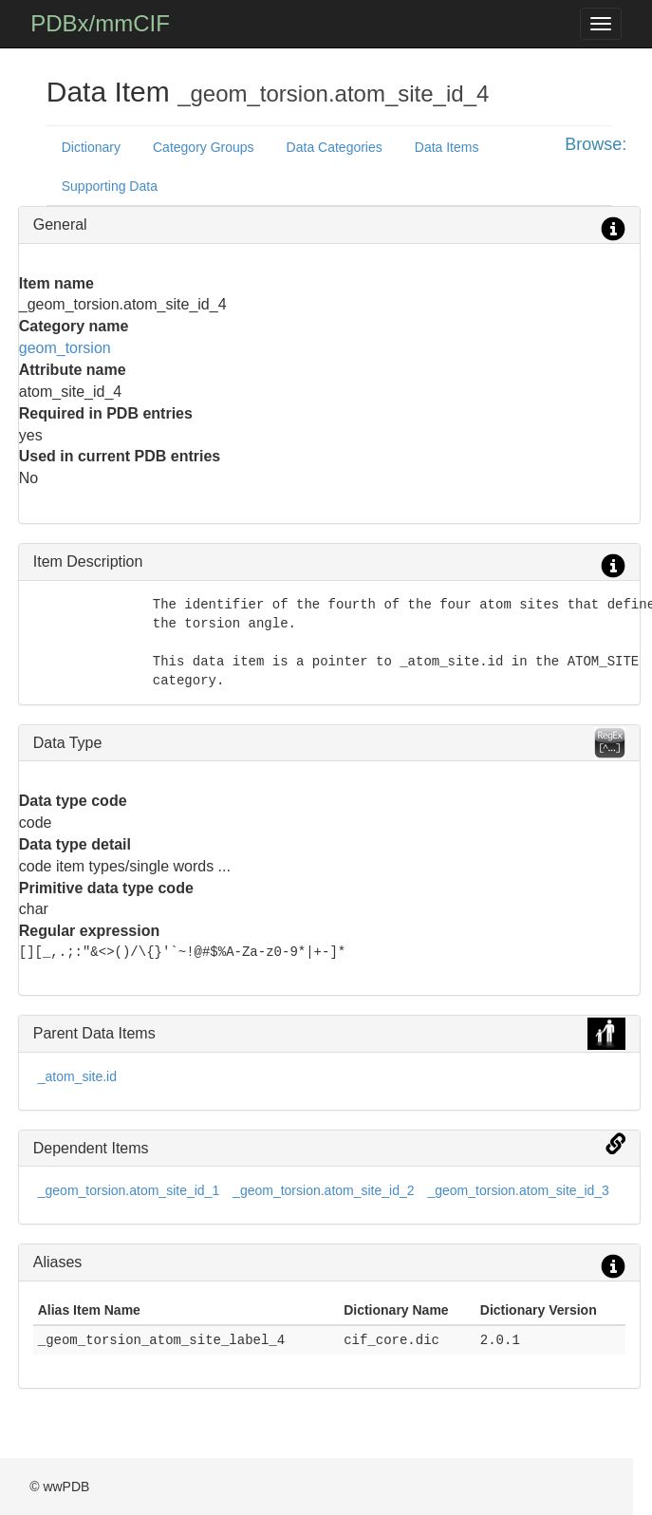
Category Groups (203, 147)
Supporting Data (110, 186)
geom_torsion (65, 348)
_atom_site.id (77, 1076)
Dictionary (91, 147)
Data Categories (334, 147)
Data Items (447, 147)
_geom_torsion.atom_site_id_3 (517, 1190)
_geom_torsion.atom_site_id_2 (323, 1190)
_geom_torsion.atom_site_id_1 (128, 1190)
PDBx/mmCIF (100, 23)
